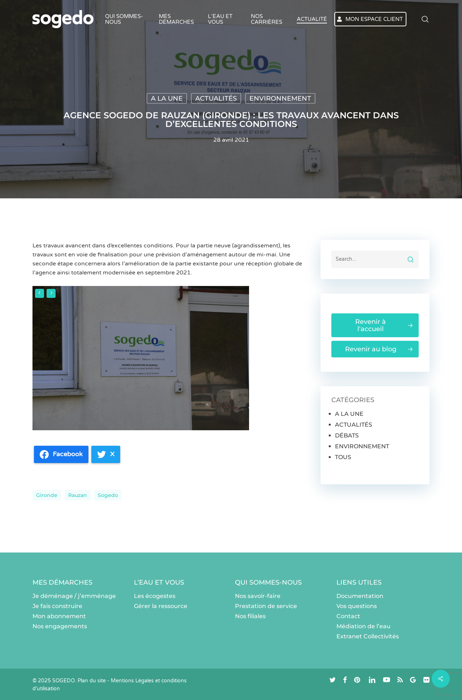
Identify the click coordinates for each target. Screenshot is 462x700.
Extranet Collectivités (367, 636)
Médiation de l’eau (363, 626)
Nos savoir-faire (257, 596)
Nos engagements (59, 626)
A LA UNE (167, 98)
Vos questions (356, 606)
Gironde (46, 495)
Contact (348, 616)
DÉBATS (347, 435)
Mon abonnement (59, 616)
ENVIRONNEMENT (280, 98)
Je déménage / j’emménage (74, 596)
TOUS (343, 457)
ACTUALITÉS (216, 98)
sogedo (108, 495)
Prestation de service (266, 606)
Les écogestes (154, 596)
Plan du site (92, 681)
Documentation (359, 596)
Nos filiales (250, 616)
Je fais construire (57, 606)
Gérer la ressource (160, 606)
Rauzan (77, 495)
